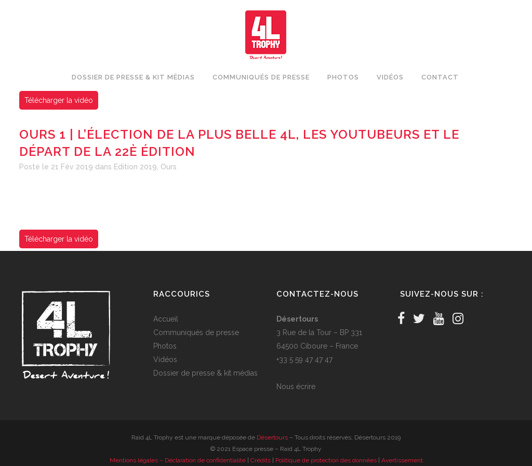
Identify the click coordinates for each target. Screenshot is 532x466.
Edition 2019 (135, 167)
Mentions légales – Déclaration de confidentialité (178, 460)
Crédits (260, 460)
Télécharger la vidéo (58, 100)
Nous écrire (295, 386)
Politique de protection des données (326, 460)
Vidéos (165, 359)
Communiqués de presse (196, 332)
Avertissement (402, 460)
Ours (169, 167)
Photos (165, 346)
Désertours (272, 437)
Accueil (165, 319)
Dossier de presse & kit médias (205, 373)
